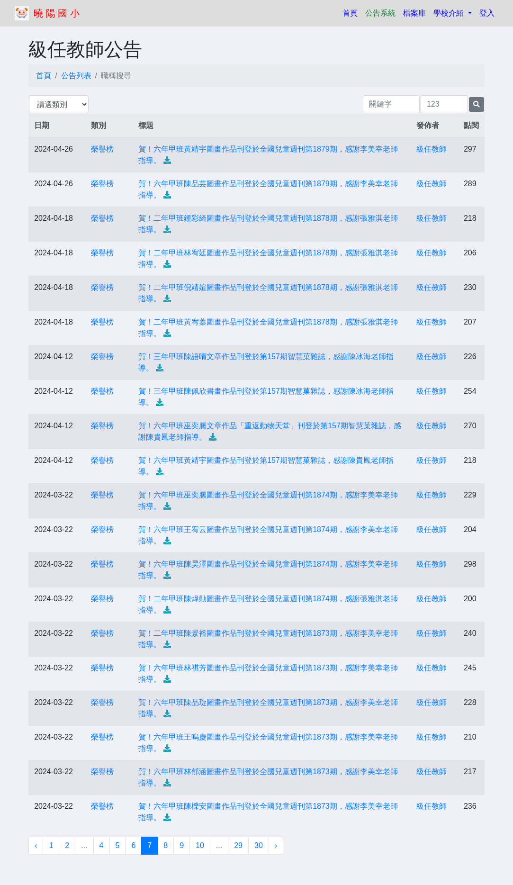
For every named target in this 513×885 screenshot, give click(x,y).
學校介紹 (449, 13)
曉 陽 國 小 (57, 13)
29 (238, 845)
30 (258, 845)
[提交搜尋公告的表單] (476, 104)
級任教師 (431, 149)
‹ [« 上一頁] (36, 845)
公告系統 (380, 13)
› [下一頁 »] (276, 845)
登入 (487, 13)
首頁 (351, 12)
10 (200, 845)
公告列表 (76, 76)
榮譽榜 (102, 149)
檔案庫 (414, 13)
